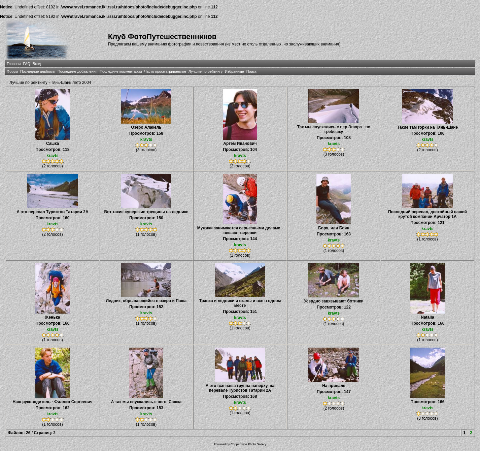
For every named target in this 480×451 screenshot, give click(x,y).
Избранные (234, 71)
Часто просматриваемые (165, 71)
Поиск (251, 71)
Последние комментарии (121, 71)
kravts (52, 155)
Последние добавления (77, 71)
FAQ (26, 64)
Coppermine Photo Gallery (248, 444)
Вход (37, 64)
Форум (12, 71)
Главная (14, 64)
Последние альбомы (37, 71)
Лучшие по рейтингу (205, 71)
